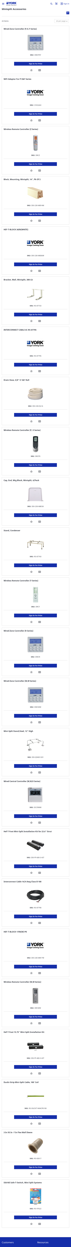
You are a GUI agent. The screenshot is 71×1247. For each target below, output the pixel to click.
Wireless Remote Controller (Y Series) (21, 580)
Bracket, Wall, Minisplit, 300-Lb (18, 279)
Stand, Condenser (12, 530)
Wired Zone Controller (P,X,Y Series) (20, 29)
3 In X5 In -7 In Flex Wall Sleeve (18, 1132)
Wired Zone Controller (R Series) (18, 631)
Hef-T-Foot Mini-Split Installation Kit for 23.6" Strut (28, 831)
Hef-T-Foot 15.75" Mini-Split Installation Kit (24, 1032)
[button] (31, 70)
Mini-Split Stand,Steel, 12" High (18, 731)
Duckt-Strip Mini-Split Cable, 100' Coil (21, 1082)
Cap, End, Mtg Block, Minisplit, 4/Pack (21, 480)
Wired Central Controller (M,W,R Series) (22, 781)
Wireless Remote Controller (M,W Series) (22, 982)
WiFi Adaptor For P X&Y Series (17, 79)
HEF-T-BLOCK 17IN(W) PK (15, 931)
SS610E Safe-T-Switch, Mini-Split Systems (23, 1182)
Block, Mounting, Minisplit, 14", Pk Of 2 (22, 179)
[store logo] (11, 3)
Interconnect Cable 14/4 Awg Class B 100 (22, 881)
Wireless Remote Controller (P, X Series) (22, 430)
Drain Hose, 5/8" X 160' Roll (16, 380)
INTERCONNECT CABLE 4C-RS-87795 (20, 330)
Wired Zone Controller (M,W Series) (20, 681)
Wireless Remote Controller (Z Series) (21, 129)
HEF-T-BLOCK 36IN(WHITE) (16, 229)
